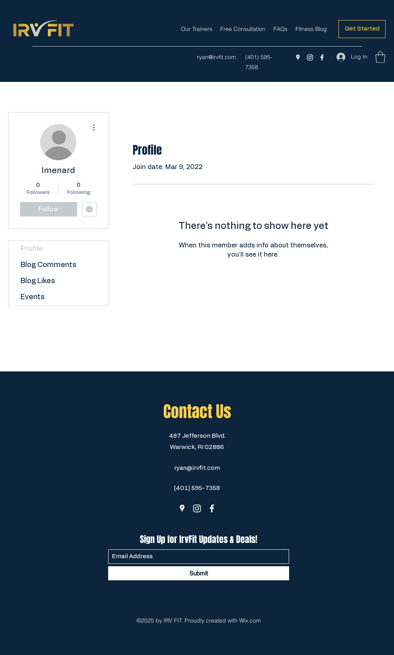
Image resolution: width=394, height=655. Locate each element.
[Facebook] (322, 57)
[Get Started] (362, 29)
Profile (32, 249)
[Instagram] (310, 57)
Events (33, 297)
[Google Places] (298, 57)
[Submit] (198, 573)
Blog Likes (38, 281)
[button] (380, 57)
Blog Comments (48, 265)
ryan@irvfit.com (216, 57)
